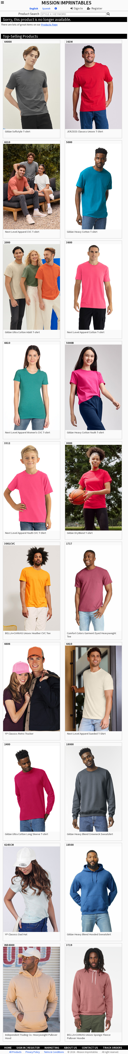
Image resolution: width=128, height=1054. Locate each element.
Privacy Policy (33, 1052)
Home (8, 1047)
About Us (70, 1047)
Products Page (49, 24)
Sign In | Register (28, 1047)
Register (94, 8)
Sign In (76, 8)
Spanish (46, 8)
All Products (15, 1052)
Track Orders (112, 1047)
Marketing (52, 1047)
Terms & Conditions (54, 1052)
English (34, 8)
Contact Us (90, 1047)
